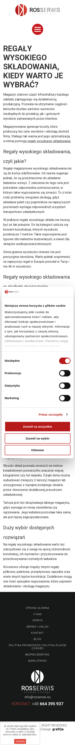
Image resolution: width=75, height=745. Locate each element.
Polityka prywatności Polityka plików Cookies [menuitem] (37, 647)
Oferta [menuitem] (37, 620)
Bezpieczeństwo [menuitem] (37, 654)
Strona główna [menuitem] (37, 607)
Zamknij (20, 741)
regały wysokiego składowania (48, 141)
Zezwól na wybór (37, 438)
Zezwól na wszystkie (37, 426)
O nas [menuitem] (37, 614)
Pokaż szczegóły (51, 414)
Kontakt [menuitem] (37, 632)
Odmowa (37, 450)
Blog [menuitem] (37, 639)
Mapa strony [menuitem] (37, 660)
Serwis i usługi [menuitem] (37, 626)
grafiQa (58, 729)
